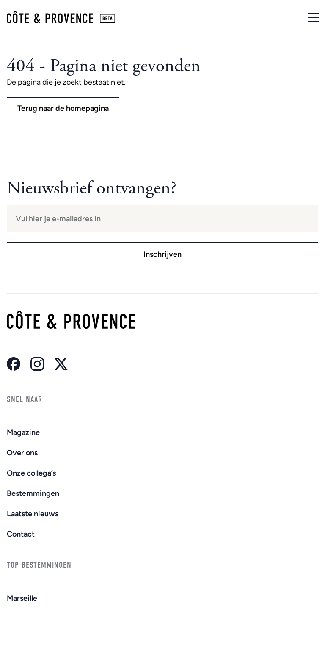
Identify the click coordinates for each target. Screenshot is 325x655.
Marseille (22, 598)
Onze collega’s (31, 473)
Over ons (22, 452)
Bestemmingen (33, 493)
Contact (21, 534)
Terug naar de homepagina (63, 108)
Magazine (23, 432)
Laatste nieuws (32, 513)
